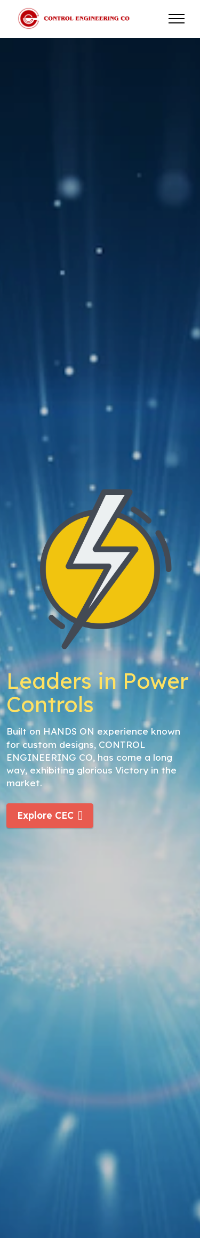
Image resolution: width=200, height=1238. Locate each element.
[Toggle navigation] (177, 18)
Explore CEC (50, 815)
